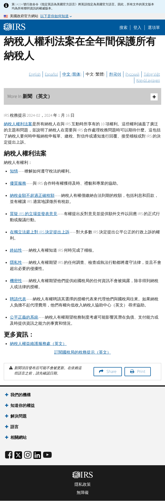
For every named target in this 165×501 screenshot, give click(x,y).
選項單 (154, 27)
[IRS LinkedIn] (37, 457)
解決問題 (18, 416)
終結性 (16, 250)
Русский (132, 74)
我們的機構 (20, 395)
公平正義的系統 (24, 317)
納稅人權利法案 (18, 124)
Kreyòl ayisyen (148, 80)
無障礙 (83, 492)
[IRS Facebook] (8, 455)
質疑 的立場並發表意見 (33, 214)
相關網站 (18, 437)
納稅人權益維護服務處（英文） (38, 344)
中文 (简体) (71, 74)
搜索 (123, 27)
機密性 (16, 281)
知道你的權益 (22, 405)
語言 (14, 427)
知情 (14, 171)
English (35, 74)
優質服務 (18, 183)
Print (141, 372)
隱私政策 (83, 484)
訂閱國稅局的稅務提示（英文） (82, 352)
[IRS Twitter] (18, 457)
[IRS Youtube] (47, 455)
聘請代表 (18, 299)
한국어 (115, 74)
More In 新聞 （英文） (82, 96)
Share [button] (111, 372)
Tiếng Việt (152, 74)
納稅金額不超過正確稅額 (32, 195)
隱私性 (16, 262)
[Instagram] (27, 455)
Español (51, 74)
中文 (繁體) (95, 74)
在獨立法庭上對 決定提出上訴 (39, 232)
